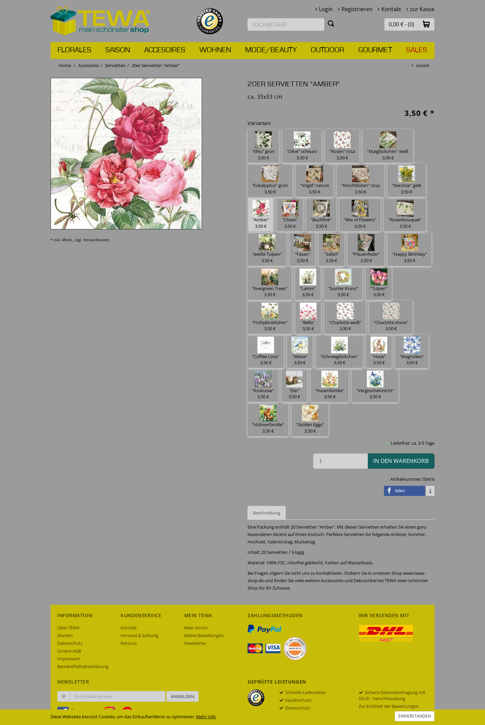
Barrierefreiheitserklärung (82, 666)
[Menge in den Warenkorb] (340, 461)
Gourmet (375, 50)
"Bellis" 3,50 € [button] (308, 317)
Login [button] (326, 9)
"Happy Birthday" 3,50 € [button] (409, 248)
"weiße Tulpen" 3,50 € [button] (267, 248)
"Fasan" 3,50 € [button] (302, 248)
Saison (117, 50)
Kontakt (391, 9)
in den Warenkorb (401, 461)
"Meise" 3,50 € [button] (299, 351)
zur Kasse (422, 9)
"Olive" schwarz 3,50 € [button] (302, 146)
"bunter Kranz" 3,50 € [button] (343, 283)
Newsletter (195, 643)
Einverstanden (414, 716)
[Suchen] (331, 23)
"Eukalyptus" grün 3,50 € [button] (270, 180)
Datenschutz (70, 643)
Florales (74, 50)
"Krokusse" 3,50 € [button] (263, 385)
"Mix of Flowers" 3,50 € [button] (360, 214)
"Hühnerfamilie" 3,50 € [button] (268, 419)
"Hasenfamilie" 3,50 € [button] (329, 385)
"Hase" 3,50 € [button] (378, 351)
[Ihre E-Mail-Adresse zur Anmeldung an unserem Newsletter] (117, 696)
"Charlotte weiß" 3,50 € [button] (345, 317)
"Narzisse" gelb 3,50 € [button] (406, 180)
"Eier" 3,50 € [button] (294, 385)
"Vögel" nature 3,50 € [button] (314, 180)
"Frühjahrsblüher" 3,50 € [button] (270, 317)
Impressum (68, 659)
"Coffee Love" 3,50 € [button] (265, 351)
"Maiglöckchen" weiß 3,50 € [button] (388, 146)
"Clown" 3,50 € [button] (290, 214)
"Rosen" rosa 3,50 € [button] (342, 146)
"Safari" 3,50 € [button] (331, 248)
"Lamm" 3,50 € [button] (307, 283)
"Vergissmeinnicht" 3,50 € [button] (375, 385)
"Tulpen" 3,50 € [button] (378, 283)
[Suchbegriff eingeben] (286, 24)
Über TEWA (68, 628)
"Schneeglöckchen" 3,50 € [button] (339, 351)
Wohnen (215, 50)
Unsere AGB (69, 651)
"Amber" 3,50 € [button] (260, 214)
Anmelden (182, 696)
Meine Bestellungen (204, 635)
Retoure (129, 643)
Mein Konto (196, 628)
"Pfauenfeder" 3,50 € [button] (366, 248)
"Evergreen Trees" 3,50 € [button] (269, 283)
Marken (65, 635)
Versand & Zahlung (139, 635)
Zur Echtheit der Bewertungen (389, 706)
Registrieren (357, 9)
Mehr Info (206, 717)
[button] (426, 24)
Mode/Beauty (271, 50)
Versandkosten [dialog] (96, 239)
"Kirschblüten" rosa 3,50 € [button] (360, 180)
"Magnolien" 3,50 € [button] (411, 351)
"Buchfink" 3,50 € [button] (321, 214)
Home (65, 65)
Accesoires (164, 50)
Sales (416, 50)
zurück (422, 65)
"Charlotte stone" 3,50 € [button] (391, 317)
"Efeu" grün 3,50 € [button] (263, 146)
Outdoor (327, 50)
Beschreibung (266, 513)
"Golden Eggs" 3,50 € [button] (310, 419)
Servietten (115, 65)
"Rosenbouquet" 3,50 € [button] (405, 214)
